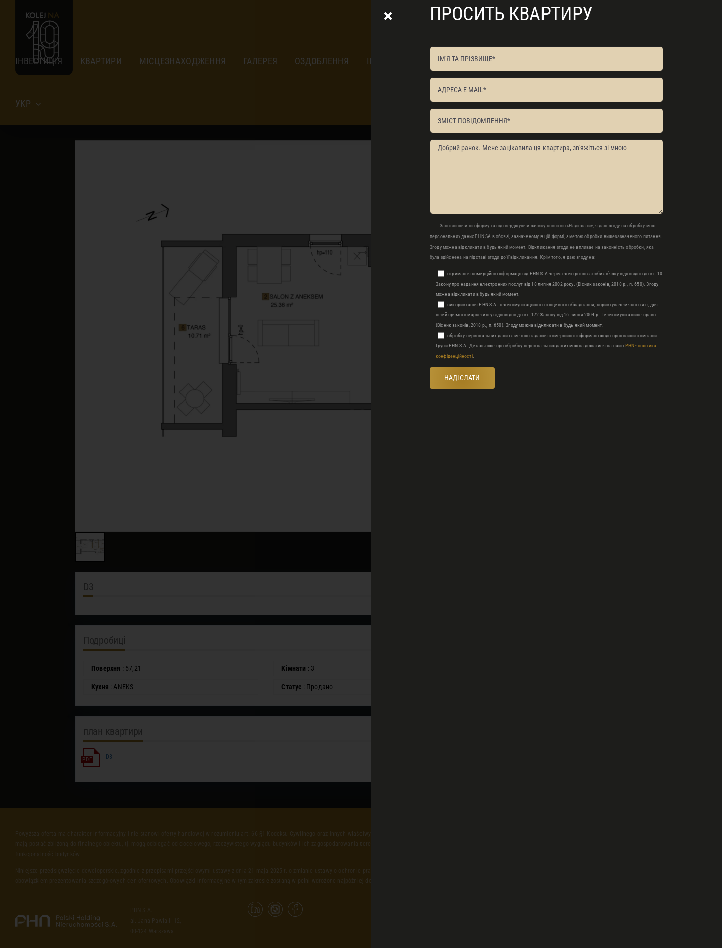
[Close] (388, 16)
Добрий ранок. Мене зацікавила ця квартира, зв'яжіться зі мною (546, 176)
